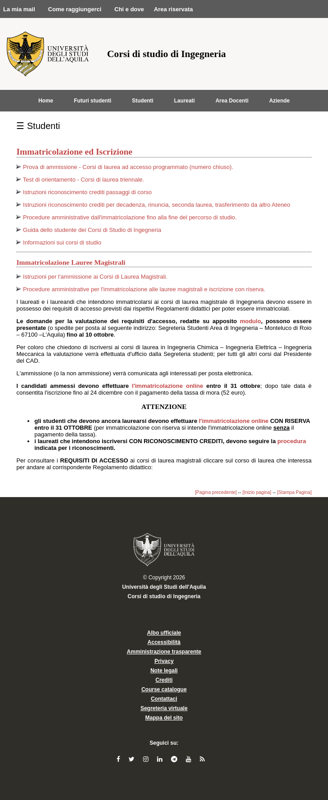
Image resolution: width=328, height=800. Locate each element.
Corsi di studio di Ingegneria (163, 596)
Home (45, 101)
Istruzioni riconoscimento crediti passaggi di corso (87, 192)
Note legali (164, 670)
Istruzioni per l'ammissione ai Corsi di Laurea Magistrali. (95, 276)
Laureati (184, 101)
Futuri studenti (92, 101)
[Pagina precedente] (216, 492)
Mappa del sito (164, 718)
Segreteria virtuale (164, 708)
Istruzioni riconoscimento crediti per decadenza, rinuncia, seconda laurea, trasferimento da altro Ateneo (156, 204)
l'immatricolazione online (169, 385)
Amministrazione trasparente (164, 652)
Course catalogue (164, 689)
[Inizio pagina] (257, 492)
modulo (250, 321)
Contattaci (164, 699)
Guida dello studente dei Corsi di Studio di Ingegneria (92, 230)
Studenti (142, 101)
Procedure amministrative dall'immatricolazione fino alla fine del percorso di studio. (130, 217)
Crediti (163, 680)
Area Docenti (232, 101)
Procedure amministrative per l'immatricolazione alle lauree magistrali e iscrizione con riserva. (144, 289)
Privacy (164, 661)
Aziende (279, 101)
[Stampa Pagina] (294, 492)
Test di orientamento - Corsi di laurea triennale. (83, 179)
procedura (292, 441)
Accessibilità (164, 642)
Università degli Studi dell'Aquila (164, 587)
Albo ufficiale (164, 633)
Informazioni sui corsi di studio (62, 242)
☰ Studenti (38, 126)
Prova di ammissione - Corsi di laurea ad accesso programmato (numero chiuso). (128, 167)
